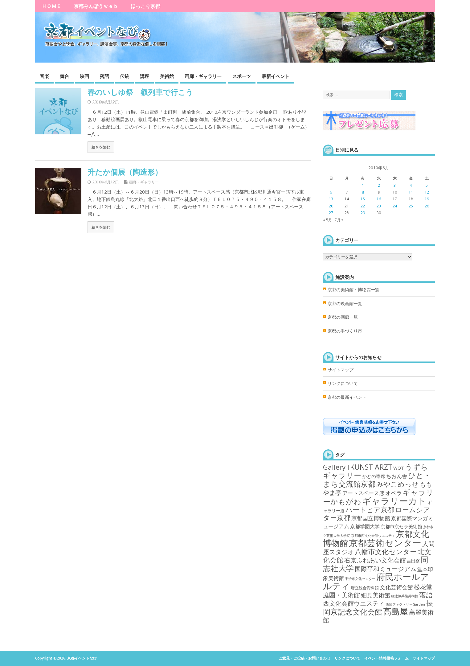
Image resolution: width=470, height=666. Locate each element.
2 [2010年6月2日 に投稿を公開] (379, 185)
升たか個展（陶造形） (125, 172)
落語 (104, 76)
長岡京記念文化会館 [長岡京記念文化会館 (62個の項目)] (378, 607)
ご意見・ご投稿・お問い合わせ (304, 658)
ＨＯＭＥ (51, 6)
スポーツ (241, 76)
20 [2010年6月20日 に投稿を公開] (331, 206)
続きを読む (101, 147)
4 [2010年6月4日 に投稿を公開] (411, 185)
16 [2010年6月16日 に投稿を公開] (379, 199)
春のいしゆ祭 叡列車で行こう (140, 92)
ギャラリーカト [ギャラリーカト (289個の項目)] (394, 501)
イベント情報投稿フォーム (386, 658)
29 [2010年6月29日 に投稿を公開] (363, 212)
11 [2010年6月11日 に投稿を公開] (411, 192)
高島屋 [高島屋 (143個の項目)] (395, 611)
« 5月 (327, 220)
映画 (84, 76)
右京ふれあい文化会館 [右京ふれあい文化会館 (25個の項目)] (375, 560)
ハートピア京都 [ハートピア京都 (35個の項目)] (369, 509)
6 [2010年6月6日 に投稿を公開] (331, 192)
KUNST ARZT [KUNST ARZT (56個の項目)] (371, 467)
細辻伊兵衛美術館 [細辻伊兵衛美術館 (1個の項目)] (404, 596)
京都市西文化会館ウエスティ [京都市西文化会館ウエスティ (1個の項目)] (373, 535)
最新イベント (275, 76)
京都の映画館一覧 (345, 303)
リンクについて (343, 383)
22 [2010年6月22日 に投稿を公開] (363, 206)
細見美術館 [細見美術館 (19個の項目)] (375, 595)
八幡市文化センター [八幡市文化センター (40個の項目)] (386, 551)
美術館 (167, 76)
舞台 (64, 76)
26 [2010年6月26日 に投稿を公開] (427, 206)
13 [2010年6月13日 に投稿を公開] (331, 199)
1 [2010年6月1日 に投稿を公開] (363, 185)
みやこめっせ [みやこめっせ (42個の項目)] (397, 483)
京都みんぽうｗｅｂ (96, 6)
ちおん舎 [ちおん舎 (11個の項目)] (396, 476)
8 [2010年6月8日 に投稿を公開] (363, 192)
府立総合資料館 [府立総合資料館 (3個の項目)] (365, 587)
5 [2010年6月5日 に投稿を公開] (427, 185)
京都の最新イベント (347, 397)
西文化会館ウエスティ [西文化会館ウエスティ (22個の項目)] (354, 603)
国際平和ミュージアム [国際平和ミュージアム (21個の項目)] (385, 569)
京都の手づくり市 (345, 331)
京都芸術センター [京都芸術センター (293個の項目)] (385, 543)
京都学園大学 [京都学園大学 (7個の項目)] (365, 526)
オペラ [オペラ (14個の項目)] (393, 492)
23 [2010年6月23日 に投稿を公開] (379, 206)
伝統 (124, 76)
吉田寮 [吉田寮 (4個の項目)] (413, 561)
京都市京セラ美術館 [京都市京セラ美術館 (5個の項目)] (401, 526)
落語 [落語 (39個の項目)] (426, 594)
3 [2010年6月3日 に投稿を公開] (395, 185)
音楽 (44, 76)
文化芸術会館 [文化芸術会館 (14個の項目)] (396, 587)
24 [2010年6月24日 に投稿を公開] (395, 206)
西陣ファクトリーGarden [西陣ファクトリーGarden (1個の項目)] (405, 604)
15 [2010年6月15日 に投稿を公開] (363, 199)
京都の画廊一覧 (343, 317)
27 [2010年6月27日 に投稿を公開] (331, 212)
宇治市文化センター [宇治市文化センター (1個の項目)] (360, 579)
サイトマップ (341, 370)
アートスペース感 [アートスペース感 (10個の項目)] (363, 492)
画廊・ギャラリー (203, 76)
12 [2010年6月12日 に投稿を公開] (427, 192)
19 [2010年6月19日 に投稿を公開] (427, 199)
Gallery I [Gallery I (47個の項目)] (336, 467)
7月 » (339, 220)
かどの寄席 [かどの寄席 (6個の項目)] (373, 476)
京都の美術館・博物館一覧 (353, 289)
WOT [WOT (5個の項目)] (398, 468)
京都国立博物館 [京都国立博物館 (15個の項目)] (370, 518)
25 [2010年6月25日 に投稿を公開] (411, 206)
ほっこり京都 (145, 6)
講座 (144, 76)
